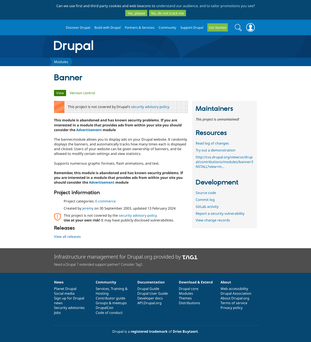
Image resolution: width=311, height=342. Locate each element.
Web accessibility (234, 288)
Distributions (189, 303)
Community (167, 27)
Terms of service (234, 303)
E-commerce (105, 201)
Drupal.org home (58, 27)
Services (102, 288)
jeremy (88, 208)
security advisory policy (150, 106)
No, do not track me (167, 13)
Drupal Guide (148, 288)
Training (117, 288)
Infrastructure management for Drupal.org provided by (126, 256)
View (61, 93)
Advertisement (89, 129)
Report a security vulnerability (220, 213)
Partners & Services (139, 27)
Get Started (217, 27)
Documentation (151, 282)
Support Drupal (191, 27)
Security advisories (69, 307)
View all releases (67, 236)
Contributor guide (110, 298)
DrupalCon (104, 307)
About (226, 282)
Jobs (57, 312)
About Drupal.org (235, 298)
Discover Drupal (78, 27)
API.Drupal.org (149, 303)
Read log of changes (212, 143)
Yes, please (136, 13)
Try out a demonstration (215, 150)
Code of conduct (109, 312)
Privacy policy (232, 307)
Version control (82, 93)
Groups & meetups (111, 303)
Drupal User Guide (152, 293)
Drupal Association (236, 293)
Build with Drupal (107, 27)
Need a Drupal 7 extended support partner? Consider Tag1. (98, 264)
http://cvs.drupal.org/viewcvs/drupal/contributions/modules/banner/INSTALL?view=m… (224, 162)
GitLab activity (207, 206)
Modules (61, 61)
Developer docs (150, 298)
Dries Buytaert (185, 331)
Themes (185, 298)
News (58, 282)
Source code (206, 192)
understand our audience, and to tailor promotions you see (204, 5)
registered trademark (149, 331)
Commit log (205, 199)
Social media (64, 293)
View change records (213, 220)
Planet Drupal (65, 288)
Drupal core (188, 288)
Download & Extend (196, 282)
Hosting (102, 293)
